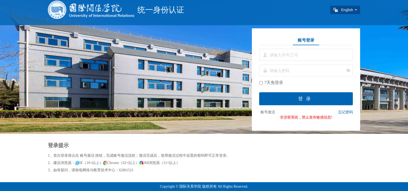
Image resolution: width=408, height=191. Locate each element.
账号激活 (267, 112)
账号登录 (306, 40)
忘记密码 (345, 112)
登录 (306, 98)
